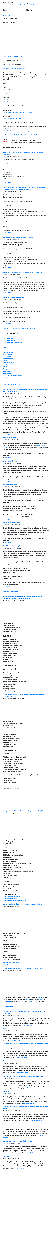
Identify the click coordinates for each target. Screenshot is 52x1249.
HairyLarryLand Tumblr (10, 591)
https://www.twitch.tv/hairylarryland (14, 68)
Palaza (5, 1124)
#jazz (38, 445)
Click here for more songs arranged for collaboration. (19, 328)
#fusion (5, 447)
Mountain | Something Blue (11, 522)
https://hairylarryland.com (11, 102)
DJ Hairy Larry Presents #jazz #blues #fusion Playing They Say (23, 1076)
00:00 (41, 997)
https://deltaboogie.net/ (10, 898)
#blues (43, 445)
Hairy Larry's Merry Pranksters (12, 375)
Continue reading (27, 1025)
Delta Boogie (7, 356)
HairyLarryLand (8, 352)
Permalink (36, 5)
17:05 (41, 999)
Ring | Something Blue (10, 484)
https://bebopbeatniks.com (11, 963)
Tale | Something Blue (10, 437)
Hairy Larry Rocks (8, 354)
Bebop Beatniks (8, 369)
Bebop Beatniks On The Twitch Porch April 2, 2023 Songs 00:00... (23, 968)
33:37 (19, 1001)
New (4, 1028)
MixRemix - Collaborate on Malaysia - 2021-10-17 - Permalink (22, 272)
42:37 (33, 1001)
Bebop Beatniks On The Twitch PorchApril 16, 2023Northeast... (23, 904)
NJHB (5, 377)
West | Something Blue (10, 461)
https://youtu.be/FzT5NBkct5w (12, 56)
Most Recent (24, 5)
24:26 (9, 1001)
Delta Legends (7, 371)
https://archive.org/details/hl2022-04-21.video (17, 112)
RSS (30, 5)
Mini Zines (6, 367)
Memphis (6, 1091)
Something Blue (8, 358)
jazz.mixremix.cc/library (10, 340)
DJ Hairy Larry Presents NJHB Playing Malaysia (18, 1141)
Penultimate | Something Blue (12, 546)
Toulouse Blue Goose (9, 16)
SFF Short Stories (8, 365)
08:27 (28, 999)
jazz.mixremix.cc (8, 338)
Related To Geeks (8, 363)
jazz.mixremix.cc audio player (12, 342)
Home (5, 5)
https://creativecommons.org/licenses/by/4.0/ (17, 131)
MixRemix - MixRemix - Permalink (14, 297)
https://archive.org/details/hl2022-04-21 (15, 118)
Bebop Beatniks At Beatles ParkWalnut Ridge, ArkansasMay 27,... (23, 811)
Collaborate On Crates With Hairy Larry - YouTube (18, 237)
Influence (6, 1156)
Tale (4, 1061)
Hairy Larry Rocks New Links (12, 384)
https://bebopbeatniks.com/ (12, 896)
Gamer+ (5, 361)
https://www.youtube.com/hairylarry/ (14, 900)
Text (41, 5)
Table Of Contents (13, 5)
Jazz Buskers (7, 373)
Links (5, 347)
